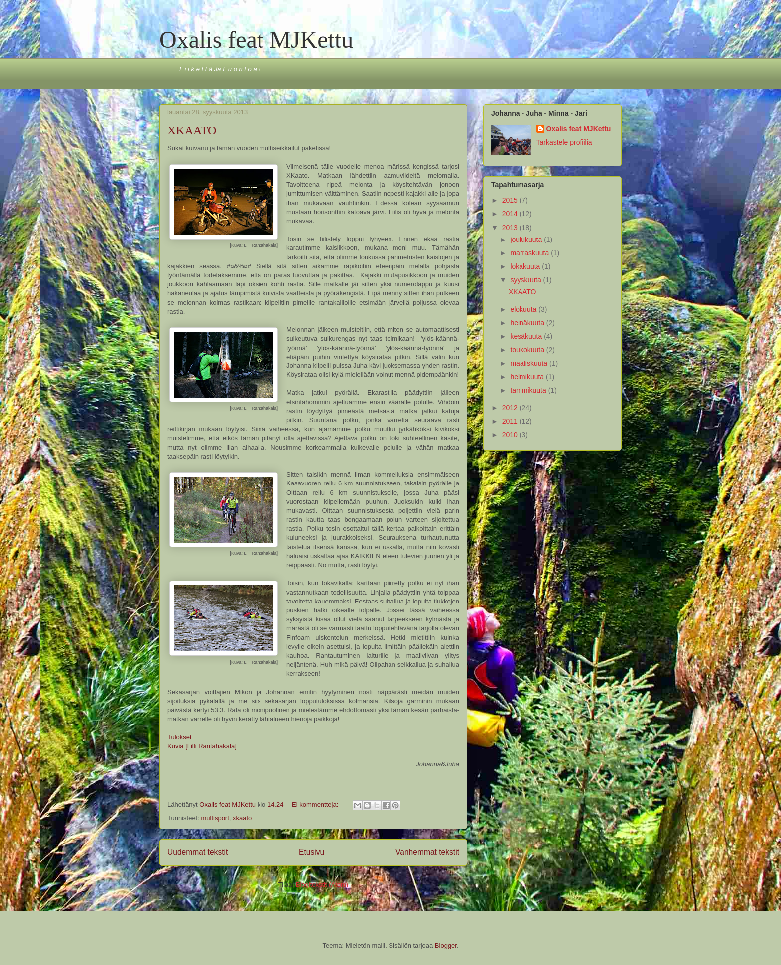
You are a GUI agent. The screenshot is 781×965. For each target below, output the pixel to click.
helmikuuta (528, 377)
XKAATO (191, 130)
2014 (511, 214)
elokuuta (524, 309)
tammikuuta (529, 390)
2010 (511, 435)
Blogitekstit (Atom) (322, 884)
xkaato (242, 818)
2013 (511, 228)
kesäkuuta (527, 336)
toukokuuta (528, 350)
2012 (511, 408)
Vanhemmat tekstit (427, 852)
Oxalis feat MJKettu (256, 39)
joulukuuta (527, 239)
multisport (215, 818)
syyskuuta (526, 280)
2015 (511, 200)
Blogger (446, 945)
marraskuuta (530, 253)
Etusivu (311, 852)
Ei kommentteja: (316, 804)
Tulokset (179, 737)
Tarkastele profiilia (564, 142)
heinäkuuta (528, 323)
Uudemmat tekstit (197, 852)
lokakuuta (526, 266)
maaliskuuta (529, 363)
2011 (511, 421)
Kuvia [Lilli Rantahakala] (202, 746)
